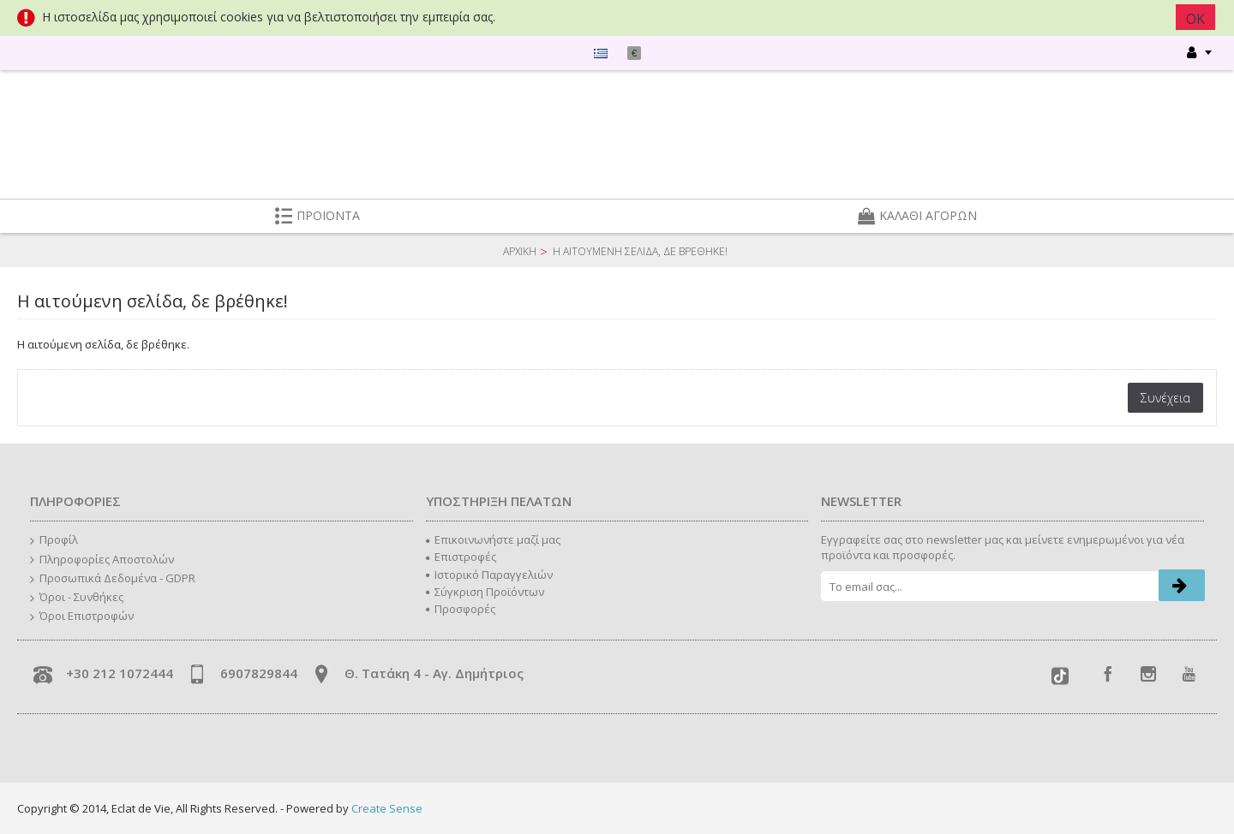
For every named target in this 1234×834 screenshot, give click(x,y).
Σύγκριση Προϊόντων (485, 591)
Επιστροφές (461, 556)
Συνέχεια (1165, 398)
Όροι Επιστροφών (82, 616)
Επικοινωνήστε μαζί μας (493, 539)
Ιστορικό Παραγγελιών (489, 574)
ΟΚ (1197, 18)
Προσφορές (460, 609)
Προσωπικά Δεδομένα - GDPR (112, 578)
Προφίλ (54, 540)
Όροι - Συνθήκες (76, 597)
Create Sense (386, 808)
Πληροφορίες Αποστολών (102, 560)
